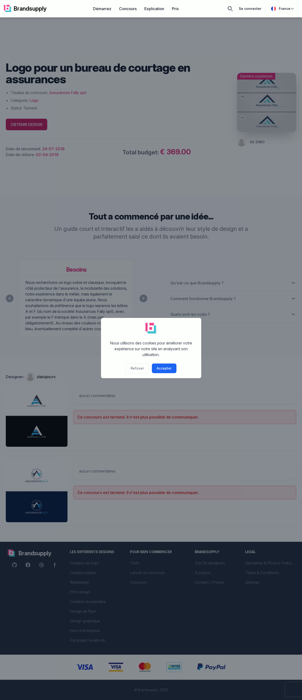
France (282, 8)
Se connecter (250, 9)
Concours (128, 8)
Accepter (164, 368)
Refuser (137, 368)
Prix (175, 8)
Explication (154, 8)
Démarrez (102, 8)
